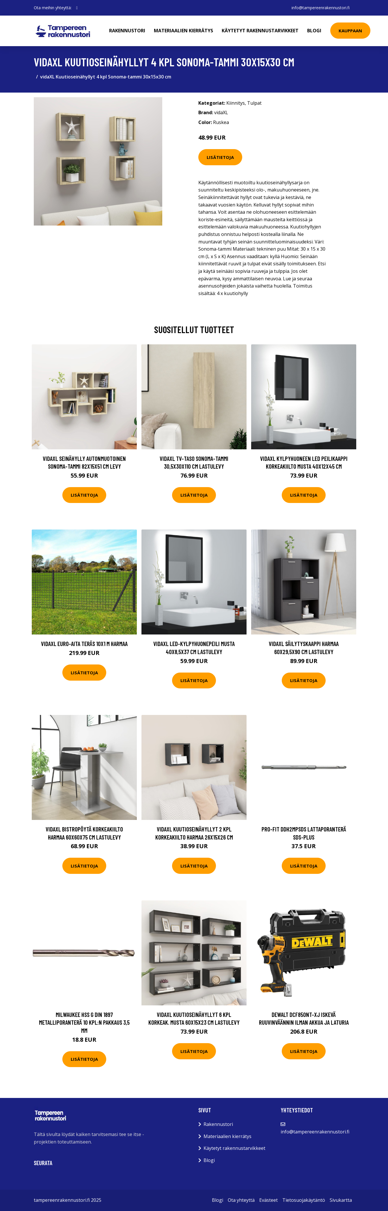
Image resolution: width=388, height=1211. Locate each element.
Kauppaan (350, 30)
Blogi (314, 30)
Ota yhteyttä (241, 1200)
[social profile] (77, 7)
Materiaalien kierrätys (183, 30)
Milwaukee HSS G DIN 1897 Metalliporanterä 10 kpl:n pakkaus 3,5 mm (84, 1022)
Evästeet (268, 1200)
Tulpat (254, 103)
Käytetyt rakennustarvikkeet (260, 30)
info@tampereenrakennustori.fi (321, 7)
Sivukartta (341, 1200)
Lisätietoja (220, 157)
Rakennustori (127, 30)
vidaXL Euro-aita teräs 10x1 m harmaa (84, 643)
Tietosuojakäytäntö (303, 1200)
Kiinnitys (235, 103)
